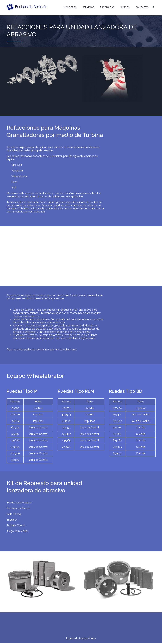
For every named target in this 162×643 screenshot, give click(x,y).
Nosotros (70, 7)
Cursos (125, 7)
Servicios (88, 7)
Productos (107, 7)
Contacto (142, 7)
